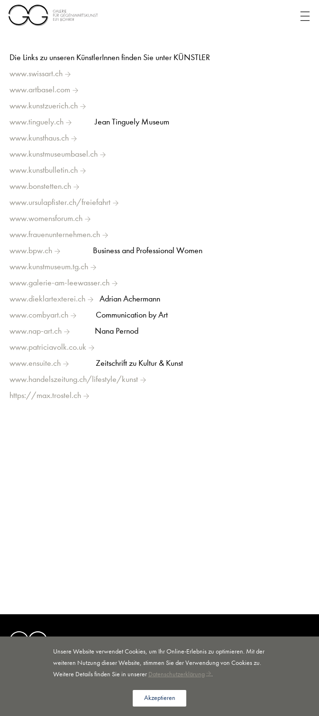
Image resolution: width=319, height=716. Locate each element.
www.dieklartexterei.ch (47, 299)
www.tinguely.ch (36, 122)
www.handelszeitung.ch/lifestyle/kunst (73, 379)
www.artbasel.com (39, 90)
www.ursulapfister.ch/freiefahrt (59, 202)
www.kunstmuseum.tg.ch (48, 267)
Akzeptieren (159, 698)
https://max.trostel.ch (45, 395)
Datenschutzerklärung (176, 674)
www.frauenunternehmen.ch (54, 234)
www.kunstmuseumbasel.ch (53, 154)
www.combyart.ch (38, 315)
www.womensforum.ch (45, 218)
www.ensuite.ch (35, 363)
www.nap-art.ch (35, 331)
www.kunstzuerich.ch (43, 106)
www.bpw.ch (30, 251)
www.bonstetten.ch (40, 186)
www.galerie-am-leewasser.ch (59, 283)
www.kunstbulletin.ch (43, 170)
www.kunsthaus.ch (39, 138)
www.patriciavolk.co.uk (47, 347)
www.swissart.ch (36, 74)
